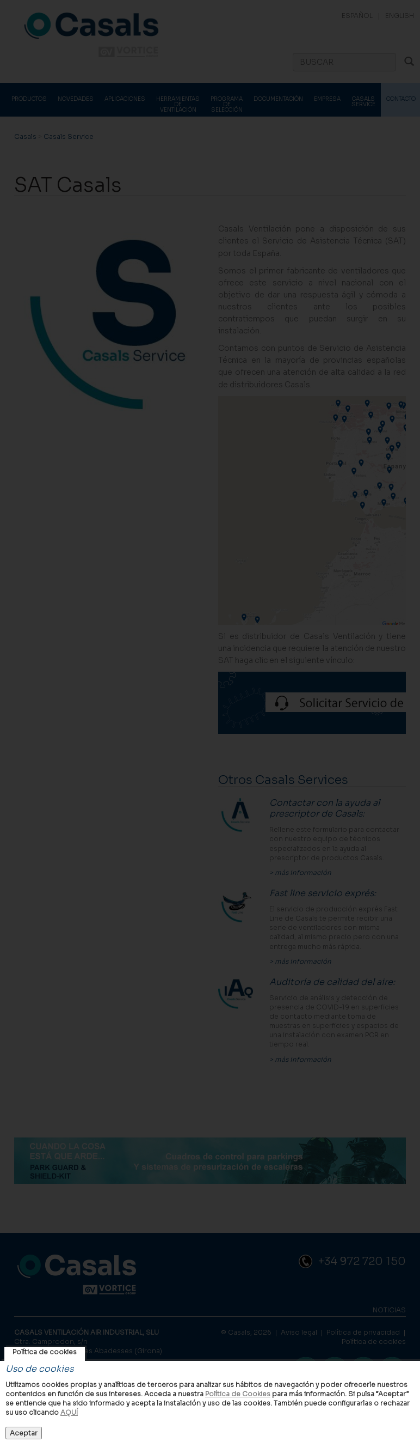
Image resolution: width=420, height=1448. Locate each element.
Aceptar (24, 1433)
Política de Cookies (237, 1394)
